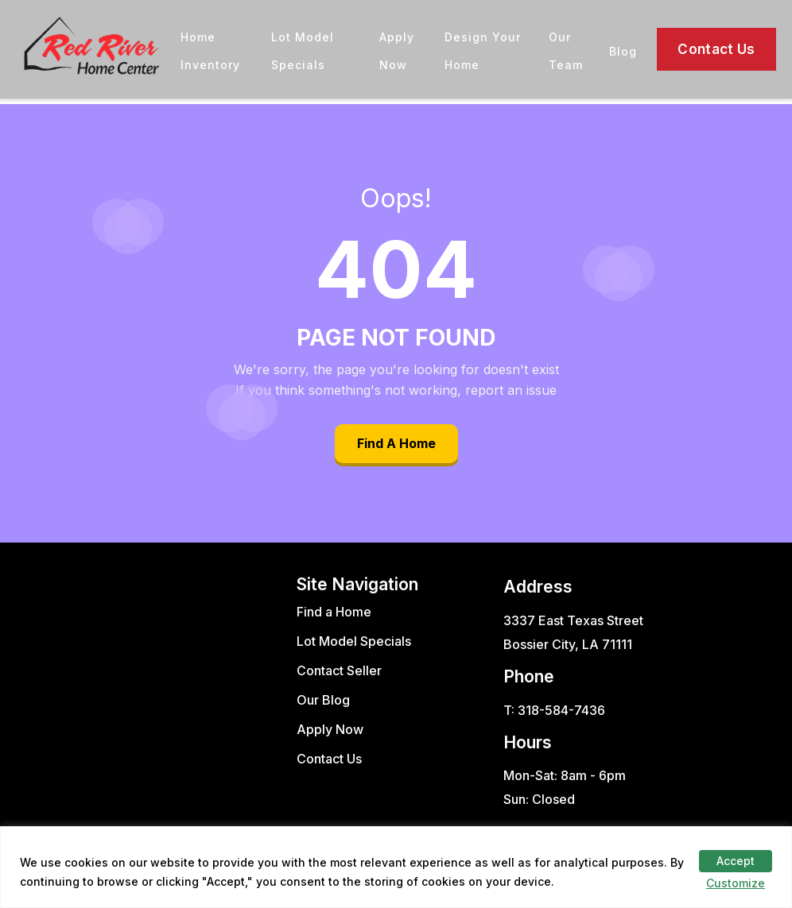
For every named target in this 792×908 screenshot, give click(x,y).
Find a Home (334, 612)
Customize (735, 883)
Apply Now (330, 729)
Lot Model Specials (354, 641)
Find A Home (396, 443)
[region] (396, 867)
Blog (623, 51)
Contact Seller (339, 670)
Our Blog (323, 700)
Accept (735, 860)
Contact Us (716, 49)
